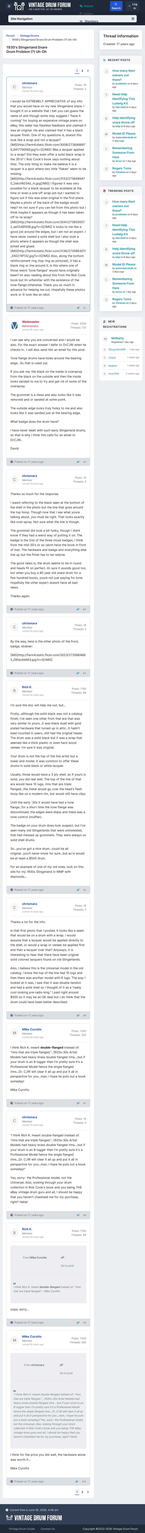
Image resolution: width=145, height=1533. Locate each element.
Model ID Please (123, 133)
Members (89, 21)
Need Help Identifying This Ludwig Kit (123, 98)
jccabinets (122, 83)
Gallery (86, 13)
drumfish (113, 373)
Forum (86, 6)
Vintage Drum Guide (22, 1528)
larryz (119, 161)
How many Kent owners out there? (123, 75)
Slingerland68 (117, 349)
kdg (118, 126)
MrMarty (117, 338)
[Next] (88, 71)
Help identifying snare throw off (123, 120)
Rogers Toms (121, 168)
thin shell (121, 107)
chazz (112, 357)
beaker (112, 365)
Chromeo (121, 172)
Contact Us (48, 1528)
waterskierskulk (125, 137)
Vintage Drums (29, 35)
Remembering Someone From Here (123, 152)
